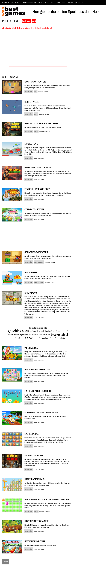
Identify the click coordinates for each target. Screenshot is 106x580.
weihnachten (35, 334)
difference (56, 338)
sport (34, 21)
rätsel (64, 334)
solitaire (62, 338)
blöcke (55, 334)
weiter (6, 562)
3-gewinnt (23, 334)
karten (16, 334)
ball (19, 338)
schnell (35, 331)
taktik (45, 334)
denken (45, 338)
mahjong (25, 330)
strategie (66, 331)
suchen (48, 331)
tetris (33, 338)
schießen (41, 334)
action (15, 338)
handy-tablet (26, 21)
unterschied (10, 334)
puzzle (28, 338)
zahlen (62, 331)
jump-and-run (38, 338)
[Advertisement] (90, 54)
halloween (51, 338)
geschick (14, 331)
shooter (22, 338)
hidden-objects (55, 331)
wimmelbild (42, 331)
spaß (31, 331)
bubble (29, 334)
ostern (12, 338)
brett (49, 334)
